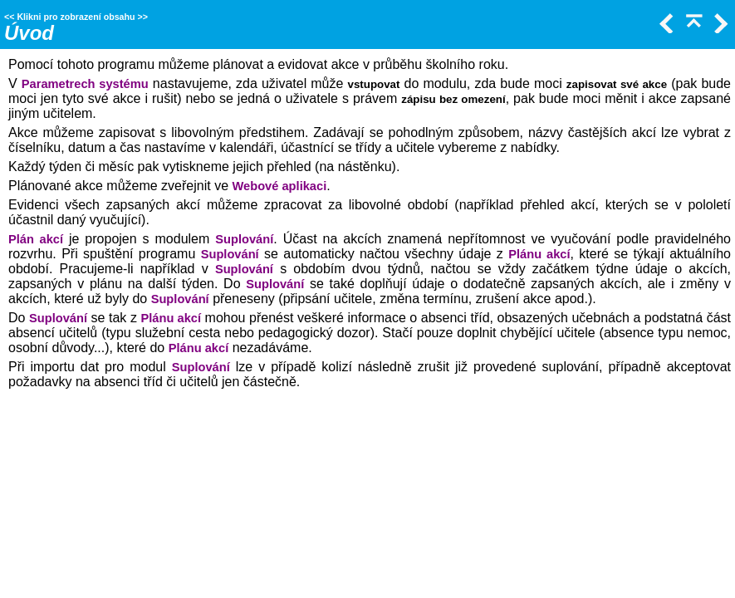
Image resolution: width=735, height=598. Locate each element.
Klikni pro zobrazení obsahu (76, 17)
